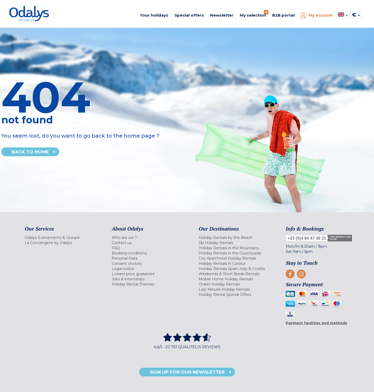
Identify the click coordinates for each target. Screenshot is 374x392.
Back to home (30, 151)
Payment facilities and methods (316, 323)
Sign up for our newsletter (187, 372)
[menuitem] (62, 237)
